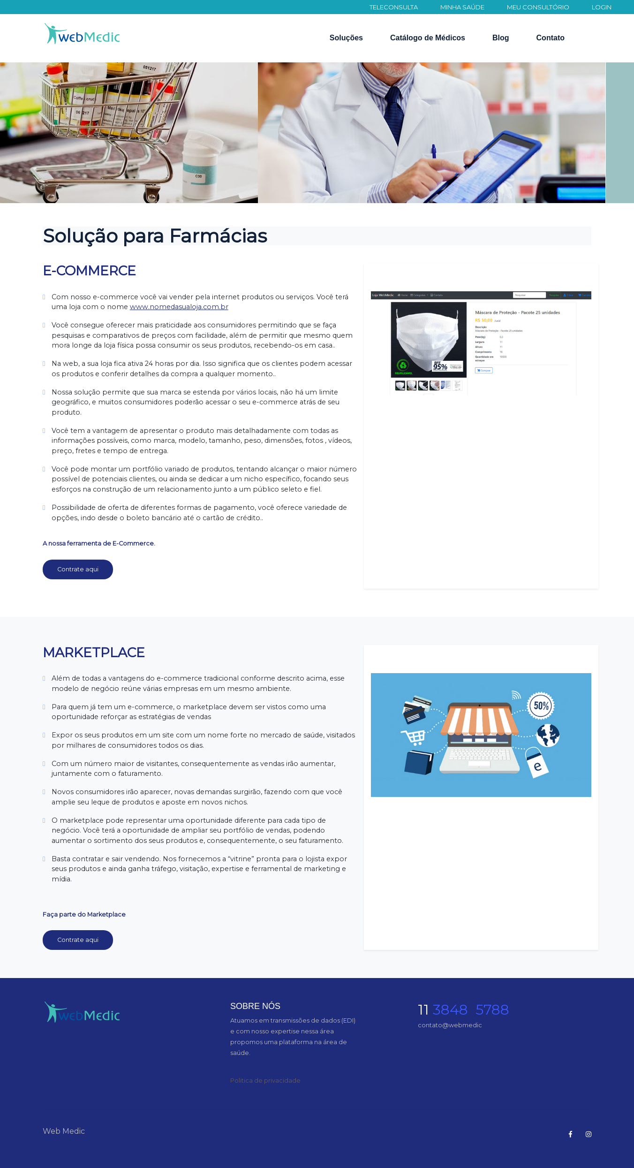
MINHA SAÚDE (462, 7)
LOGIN (601, 7)
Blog (500, 38)
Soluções (346, 38)
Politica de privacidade (265, 1080)
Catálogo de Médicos (427, 38)
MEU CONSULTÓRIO (538, 7)
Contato (550, 38)
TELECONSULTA (394, 7)
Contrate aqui (77, 569)
